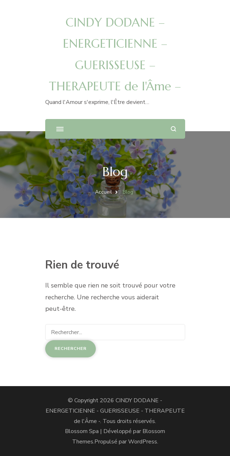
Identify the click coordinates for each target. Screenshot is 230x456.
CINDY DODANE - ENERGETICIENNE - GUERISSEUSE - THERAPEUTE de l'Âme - (115, 410)
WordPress (142, 442)
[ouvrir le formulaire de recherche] (173, 129)
